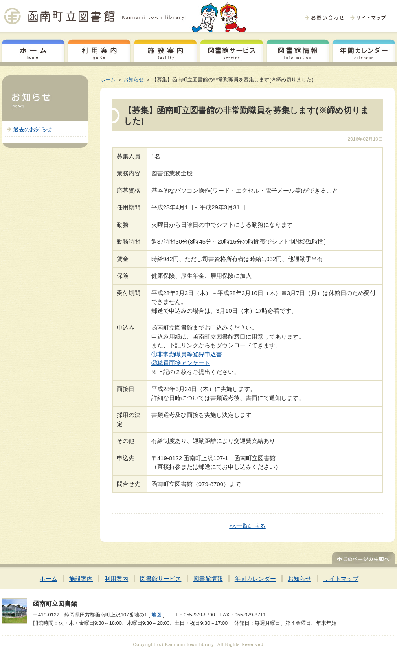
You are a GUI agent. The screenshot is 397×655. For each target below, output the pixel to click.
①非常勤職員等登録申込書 (186, 354)
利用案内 (99, 49)
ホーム (33, 49)
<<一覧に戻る (247, 526)
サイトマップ (340, 578)
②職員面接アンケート (180, 363)
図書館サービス (231, 49)
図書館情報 (298, 49)
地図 (156, 615)
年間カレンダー (364, 49)
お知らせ (133, 80)
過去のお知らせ (32, 129)
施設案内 (165, 49)
